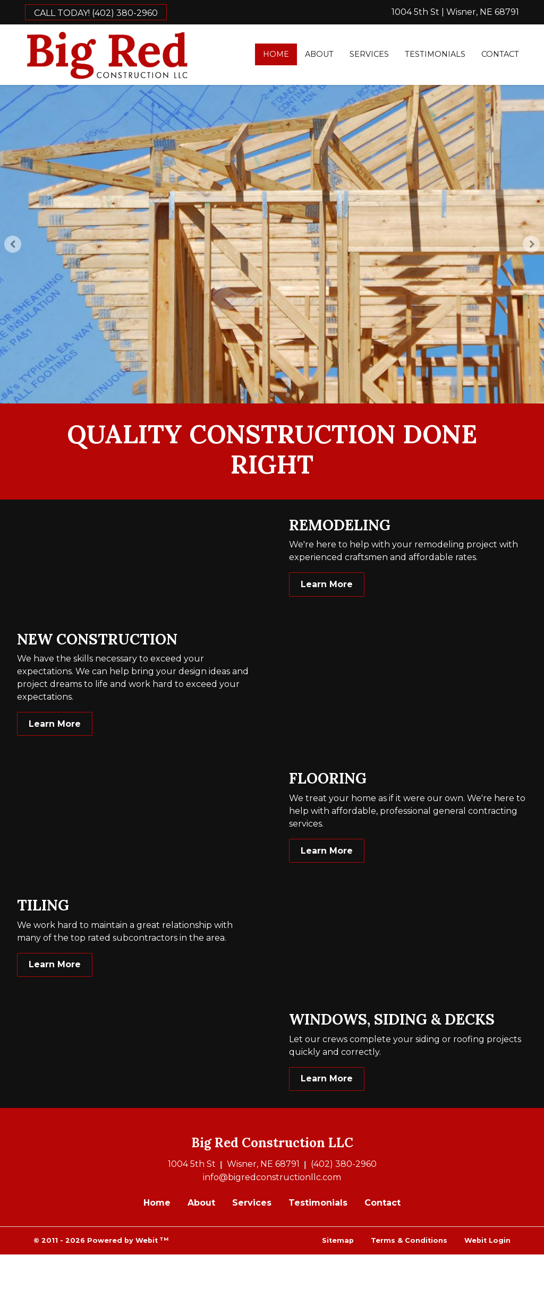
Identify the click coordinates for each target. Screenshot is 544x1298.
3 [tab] (288, 394)
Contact (500, 54)
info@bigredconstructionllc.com (272, 1177)
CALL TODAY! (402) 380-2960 (96, 13)
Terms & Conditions (409, 1240)
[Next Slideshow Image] (531, 244)
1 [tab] (256, 394)
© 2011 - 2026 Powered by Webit (100, 1240)
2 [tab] (272, 394)
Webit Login (487, 1240)
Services (369, 54)
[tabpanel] (272, 244)
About (319, 54)
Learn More (327, 584)
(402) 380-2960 (344, 1164)
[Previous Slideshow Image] (12, 244)
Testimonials (435, 54)
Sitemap (338, 1240)
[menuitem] (276, 54)
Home (280, 53)
